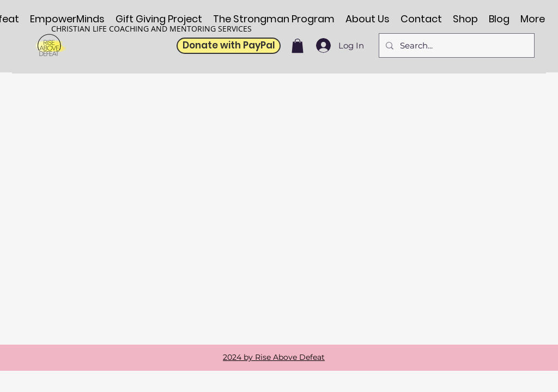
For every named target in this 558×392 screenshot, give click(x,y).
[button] (298, 46)
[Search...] (455, 45)
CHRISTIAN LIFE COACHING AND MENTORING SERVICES (151, 28)
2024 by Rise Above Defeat (274, 357)
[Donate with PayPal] (229, 46)
